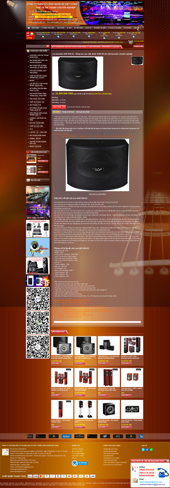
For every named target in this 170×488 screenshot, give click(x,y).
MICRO (32, 80)
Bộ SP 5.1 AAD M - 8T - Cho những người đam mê (60, 389)
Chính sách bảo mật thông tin (113, 465)
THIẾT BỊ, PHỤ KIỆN (36, 126)
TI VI (31, 129)
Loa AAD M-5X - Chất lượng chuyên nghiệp (131, 389)
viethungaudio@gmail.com (105, 311)
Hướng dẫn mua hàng (110, 449)
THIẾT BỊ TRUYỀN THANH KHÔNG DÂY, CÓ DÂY (38, 77)
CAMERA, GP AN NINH (98, 483)
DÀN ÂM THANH (63, 483)
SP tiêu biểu (78, 28)
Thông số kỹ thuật (68, 112)
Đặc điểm (56, 112)
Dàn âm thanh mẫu (37, 123)
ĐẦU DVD (62, 485)
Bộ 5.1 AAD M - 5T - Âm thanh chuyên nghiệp (85, 389)
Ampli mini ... (42, 155)
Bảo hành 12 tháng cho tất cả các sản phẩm (69, 296)
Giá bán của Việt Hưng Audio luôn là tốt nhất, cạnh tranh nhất (74, 286)
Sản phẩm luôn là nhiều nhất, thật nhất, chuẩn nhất (71, 284)
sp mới (69, 28)
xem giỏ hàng (140, 44)
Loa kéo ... (41, 166)
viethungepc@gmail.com (69, 311)
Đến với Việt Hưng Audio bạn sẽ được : (67, 282)
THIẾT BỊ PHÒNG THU (37, 102)
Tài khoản (127, 28)
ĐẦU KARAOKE (4, 483)
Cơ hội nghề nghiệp (78, 453)
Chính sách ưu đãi (77, 456)
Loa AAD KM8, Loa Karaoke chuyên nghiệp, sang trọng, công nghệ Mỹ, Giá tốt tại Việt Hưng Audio (85, 359)
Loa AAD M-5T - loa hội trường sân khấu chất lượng (107, 390)
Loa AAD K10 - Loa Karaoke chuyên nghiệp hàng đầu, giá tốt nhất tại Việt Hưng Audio (61, 359)
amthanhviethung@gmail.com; (86, 311)
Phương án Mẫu (100, 28)
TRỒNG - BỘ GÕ (35, 138)
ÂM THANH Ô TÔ (35, 105)
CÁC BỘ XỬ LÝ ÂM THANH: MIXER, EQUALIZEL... (39, 84)
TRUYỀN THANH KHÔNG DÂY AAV (38, 142)
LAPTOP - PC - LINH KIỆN (38, 132)
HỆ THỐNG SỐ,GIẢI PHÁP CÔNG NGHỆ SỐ (38, 109)
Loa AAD (116, 47)
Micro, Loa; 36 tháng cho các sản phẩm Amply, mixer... (100, 296)
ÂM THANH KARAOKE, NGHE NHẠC (46, 485)
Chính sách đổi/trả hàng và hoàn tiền (115, 462)
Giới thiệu (35, 28)
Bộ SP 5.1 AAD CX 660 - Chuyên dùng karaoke (130, 357)
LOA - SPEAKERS (37, 483)
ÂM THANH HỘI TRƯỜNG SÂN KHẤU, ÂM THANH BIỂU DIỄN (122, 483)
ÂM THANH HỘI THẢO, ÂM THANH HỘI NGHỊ (38, 61)
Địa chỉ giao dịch (77, 451)
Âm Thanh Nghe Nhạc (38, 135)
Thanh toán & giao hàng (111, 453)
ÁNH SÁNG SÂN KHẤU (37, 99)
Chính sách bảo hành (110, 460)
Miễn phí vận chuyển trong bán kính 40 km (68, 294)
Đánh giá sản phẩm (83, 112)
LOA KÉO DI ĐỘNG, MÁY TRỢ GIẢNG (38, 72)
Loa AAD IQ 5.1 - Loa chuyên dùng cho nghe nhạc (108, 357)
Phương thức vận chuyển (112, 458)
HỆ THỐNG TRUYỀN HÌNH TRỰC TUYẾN (38, 89)
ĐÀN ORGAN (72, 483)
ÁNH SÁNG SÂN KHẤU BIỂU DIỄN (75, 485)
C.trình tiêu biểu (48, 28)
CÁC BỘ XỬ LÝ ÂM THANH (50, 483)
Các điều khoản (108, 456)
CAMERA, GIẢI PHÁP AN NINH (38, 119)
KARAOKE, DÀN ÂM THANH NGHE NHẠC (39, 56)
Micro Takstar (35, 146)
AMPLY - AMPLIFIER (25, 483)
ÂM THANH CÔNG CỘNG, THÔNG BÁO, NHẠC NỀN (38, 95)
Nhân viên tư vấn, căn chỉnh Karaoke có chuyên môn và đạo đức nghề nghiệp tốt (81, 290)
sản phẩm (60, 28)
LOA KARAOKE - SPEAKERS (99, 47)
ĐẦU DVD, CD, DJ (14, 483)
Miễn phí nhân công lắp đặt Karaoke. (66, 292)
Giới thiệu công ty (77, 449)
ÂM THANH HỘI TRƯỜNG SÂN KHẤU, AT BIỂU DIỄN (38, 66)
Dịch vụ (88, 28)
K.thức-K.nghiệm (114, 28)
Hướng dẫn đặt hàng (110, 451)
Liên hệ (136, 28)
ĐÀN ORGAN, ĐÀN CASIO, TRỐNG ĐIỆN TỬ (38, 114)
